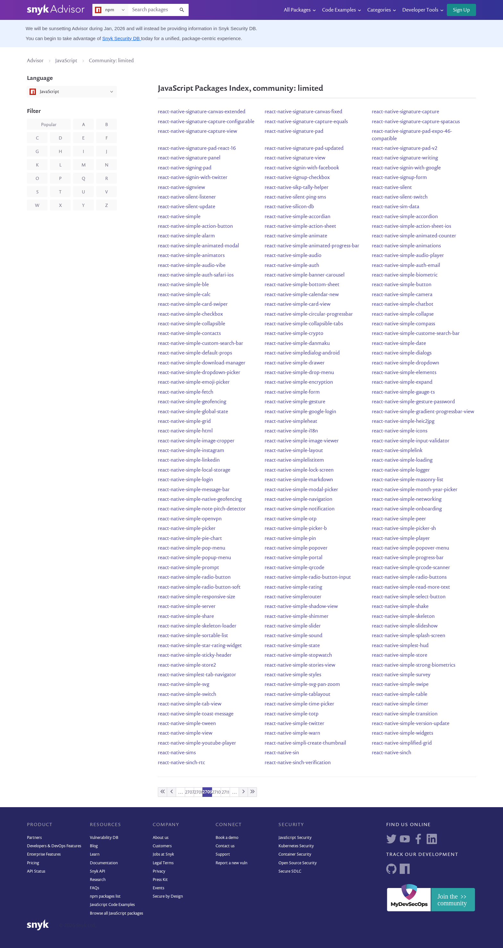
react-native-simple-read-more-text (411, 587)
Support (223, 854)
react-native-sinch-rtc (181, 762)
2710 (216, 792)
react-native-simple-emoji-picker (194, 382)
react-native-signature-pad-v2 (404, 148)
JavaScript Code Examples (112, 905)
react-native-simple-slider (293, 626)
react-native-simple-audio (293, 255)
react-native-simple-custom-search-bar (200, 343)
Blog (94, 846)
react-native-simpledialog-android (302, 353)
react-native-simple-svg (183, 684)
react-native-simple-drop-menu (299, 372)
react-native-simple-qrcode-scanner (411, 567)
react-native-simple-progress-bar (408, 557)
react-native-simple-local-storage (194, 470)
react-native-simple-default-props (195, 353)
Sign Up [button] (461, 10)
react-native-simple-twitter (294, 723)
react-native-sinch (391, 753)
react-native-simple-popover (296, 548)
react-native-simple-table (399, 694)
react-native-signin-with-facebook (302, 168)
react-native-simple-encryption (299, 382)
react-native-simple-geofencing (192, 402)
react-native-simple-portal (293, 557)
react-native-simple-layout (294, 450)
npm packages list (105, 896)
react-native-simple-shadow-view (301, 606)
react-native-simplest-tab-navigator (197, 675)
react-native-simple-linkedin (189, 460)
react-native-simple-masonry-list (407, 480)
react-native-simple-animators (191, 255)
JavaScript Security (294, 838)
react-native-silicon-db (289, 206)
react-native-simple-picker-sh (404, 528)
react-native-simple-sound (293, 635)
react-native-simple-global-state (193, 411)
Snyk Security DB (121, 38)
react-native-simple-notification (300, 509)
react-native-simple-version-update (410, 723)
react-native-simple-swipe (400, 684)
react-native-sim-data (395, 206)
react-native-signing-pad (184, 168)
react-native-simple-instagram (191, 450)
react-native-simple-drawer (295, 363)
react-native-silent (392, 187)
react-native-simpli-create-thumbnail (305, 743)
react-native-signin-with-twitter (192, 177)
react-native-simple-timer (400, 704)
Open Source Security (297, 863)
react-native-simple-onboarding (407, 509)
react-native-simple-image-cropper (196, 441)
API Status (36, 871)
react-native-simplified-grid (402, 743)
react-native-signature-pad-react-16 (197, 148)
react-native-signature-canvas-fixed (303, 112)
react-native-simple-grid (184, 421)
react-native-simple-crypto (294, 333)
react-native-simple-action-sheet (300, 226)
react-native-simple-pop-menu (191, 548)
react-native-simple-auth (292, 265)
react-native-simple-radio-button (194, 577)
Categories (379, 10)
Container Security (294, 854)
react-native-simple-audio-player (408, 255)
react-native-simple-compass (403, 324)
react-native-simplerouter (293, 597)
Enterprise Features (44, 854)
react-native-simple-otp (291, 519)
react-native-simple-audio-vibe (192, 265)
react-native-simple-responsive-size (196, 597)
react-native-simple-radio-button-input (308, 577)
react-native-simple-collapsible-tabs (304, 324)
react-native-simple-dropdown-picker (199, 372)
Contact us (225, 846)
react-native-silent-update (186, 206)
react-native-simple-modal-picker (301, 489)
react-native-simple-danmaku (297, 343)
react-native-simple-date (399, 343)
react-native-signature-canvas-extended (201, 112)
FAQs (94, 888)
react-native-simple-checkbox (190, 314)
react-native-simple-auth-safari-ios (196, 275)
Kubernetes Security (296, 846)
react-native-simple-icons (399, 431)
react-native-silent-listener (187, 197)
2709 (207, 792)
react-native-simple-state (292, 645)
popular (48, 125)
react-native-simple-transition (405, 714)
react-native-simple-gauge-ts (403, 392)
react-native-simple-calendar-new (302, 294)
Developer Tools (420, 10)
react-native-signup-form (399, 177)
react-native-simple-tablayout (297, 694)
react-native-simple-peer (399, 519)
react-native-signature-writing (405, 158)
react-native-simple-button (401, 284)
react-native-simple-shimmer (296, 616)
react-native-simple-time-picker (299, 704)
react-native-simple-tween (187, 723)
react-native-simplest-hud (400, 645)
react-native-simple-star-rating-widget (200, 645)
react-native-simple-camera (402, 294)
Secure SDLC (289, 871)
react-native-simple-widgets (402, 733)
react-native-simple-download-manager (201, 363)
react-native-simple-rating (293, 587)
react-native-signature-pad (294, 131)
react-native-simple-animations (406, 246)
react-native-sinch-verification (298, 762)
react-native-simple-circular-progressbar (309, 314)
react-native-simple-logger (401, 470)
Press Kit (160, 880)
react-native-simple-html (185, 431)
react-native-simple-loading (402, 460)
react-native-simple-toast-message (196, 714)
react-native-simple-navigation (298, 499)
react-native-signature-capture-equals (306, 121)
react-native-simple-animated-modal (198, 246)
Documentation (104, 863)
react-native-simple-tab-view (189, 704)
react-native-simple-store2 (187, 665)
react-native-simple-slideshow (405, 626)
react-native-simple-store (399, 655)
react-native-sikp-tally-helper (296, 187)
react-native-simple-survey (401, 675)
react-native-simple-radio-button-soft (199, 587)
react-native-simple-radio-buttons (409, 577)
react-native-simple (179, 216)
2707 (189, 792)
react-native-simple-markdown (299, 480)
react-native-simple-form (292, 392)
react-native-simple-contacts (189, 333)
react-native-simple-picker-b (296, 528)
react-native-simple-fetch (185, 392)
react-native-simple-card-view (297, 304)
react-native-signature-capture (405, 112)
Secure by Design (168, 896)
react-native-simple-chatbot (402, 304)
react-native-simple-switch (187, 694)
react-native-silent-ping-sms (295, 197)
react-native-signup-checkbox (297, 177)
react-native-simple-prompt (188, 567)
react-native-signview (181, 187)
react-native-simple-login (185, 480)
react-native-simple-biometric (405, 275)
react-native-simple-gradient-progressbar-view (423, 411)
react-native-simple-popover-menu (410, 548)
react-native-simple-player (401, 538)
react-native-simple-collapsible (191, 324)
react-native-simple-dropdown (405, 363)
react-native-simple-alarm (186, 236)
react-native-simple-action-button (195, 226)
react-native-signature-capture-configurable (206, 121)
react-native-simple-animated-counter (414, 236)
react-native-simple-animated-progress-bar (312, 246)
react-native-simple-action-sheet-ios (411, 226)
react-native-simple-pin (290, 538)
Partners (34, 838)
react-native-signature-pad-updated (304, 148)
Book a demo (227, 838)
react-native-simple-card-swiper (193, 304)
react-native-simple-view (185, 733)
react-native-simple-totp (292, 714)
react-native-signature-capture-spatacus (416, 121)
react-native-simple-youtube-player (197, 743)
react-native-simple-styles (293, 675)
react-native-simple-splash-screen (408, 635)
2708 (199, 792)
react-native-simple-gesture (295, 402)
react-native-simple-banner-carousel (305, 275)
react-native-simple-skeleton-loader (197, 626)
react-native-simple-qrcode (294, 567)
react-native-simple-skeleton (403, 616)
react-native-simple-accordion (405, 216)
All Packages (297, 10)
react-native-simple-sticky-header (195, 655)
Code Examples (339, 10)
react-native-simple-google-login (300, 411)
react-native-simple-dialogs (401, 353)
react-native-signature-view (295, 158)
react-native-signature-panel (189, 158)
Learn (94, 854)
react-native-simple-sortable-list (193, 635)
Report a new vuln (231, 863)
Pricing (33, 863)
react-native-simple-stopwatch (298, 655)
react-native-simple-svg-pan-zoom (302, 684)
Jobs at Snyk (163, 854)
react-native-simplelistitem (294, 460)
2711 (225, 792)
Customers (162, 846)
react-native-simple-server (187, 606)
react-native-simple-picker (187, 528)
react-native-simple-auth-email (406, 265)
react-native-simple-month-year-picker (414, 489)
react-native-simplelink (397, 450)
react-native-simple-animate (296, 236)
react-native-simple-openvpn (190, 519)
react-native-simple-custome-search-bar (416, 333)
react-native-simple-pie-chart (190, 538)
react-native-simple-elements (404, 372)
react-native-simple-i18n (291, 431)
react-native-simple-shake (400, 606)
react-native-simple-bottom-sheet (302, 284)
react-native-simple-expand (402, 382)
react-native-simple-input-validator (410, 441)
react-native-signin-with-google (406, 168)
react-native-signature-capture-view (197, 131)
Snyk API (97, 871)
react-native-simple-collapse (403, 314)
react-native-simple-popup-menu (194, 557)
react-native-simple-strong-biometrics (413, 665)
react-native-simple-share (186, 616)
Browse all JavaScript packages (116, 913)
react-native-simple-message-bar (194, 489)
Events (158, 888)
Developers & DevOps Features (54, 846)
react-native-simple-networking (406, 499)
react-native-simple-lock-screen (299, 470)
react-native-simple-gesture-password (413, 402)
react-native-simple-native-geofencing (200, 499)
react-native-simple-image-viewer (302, 441)
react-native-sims (177, 753)
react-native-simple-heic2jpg (403, 421)
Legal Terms (163, 863)
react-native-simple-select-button (409, 597)
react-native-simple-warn (292, 733)
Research (98, 880)
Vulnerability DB (104, 838)
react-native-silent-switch (400, 197)
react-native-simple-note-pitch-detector (202, 509)
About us (160, 838)
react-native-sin (282, 753)
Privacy (159, 871)
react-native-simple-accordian (297, 216)
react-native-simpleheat (291, 421)
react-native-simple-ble (183, 284)
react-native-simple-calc (184, 294)
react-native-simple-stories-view (300, 665)
